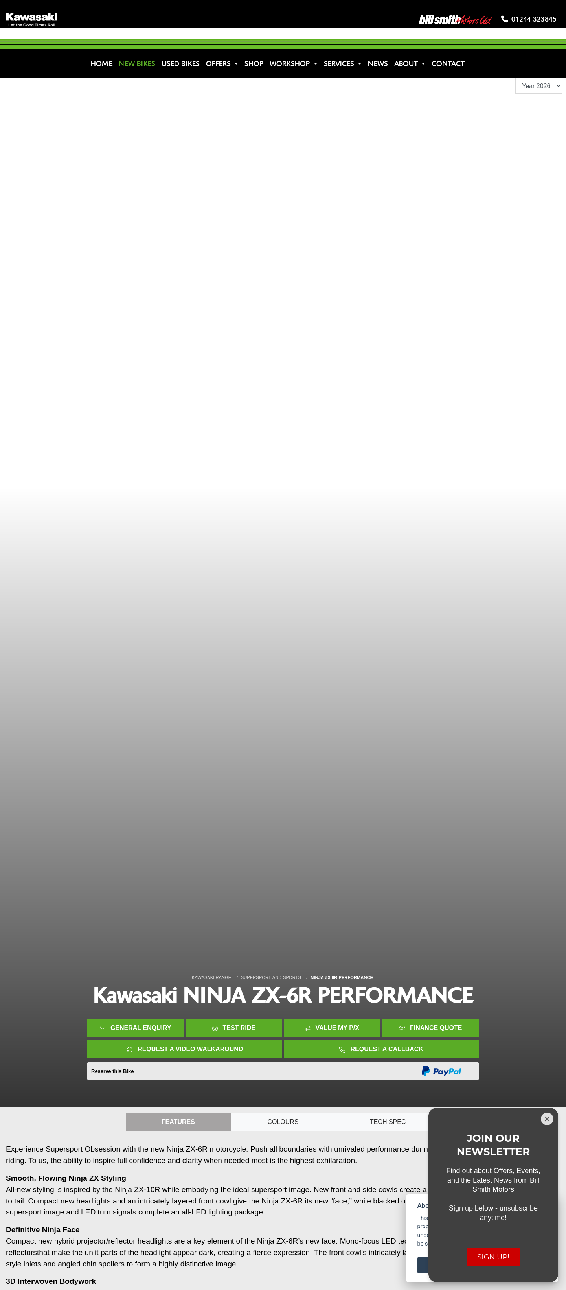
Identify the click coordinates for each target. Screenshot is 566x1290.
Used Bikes (181, 63)
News (378, 63)
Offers (219, 63)
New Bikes (137, 63)
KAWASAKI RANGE (212, 977)
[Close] (547, 1119)
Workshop (291, 63)
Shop (253, 63)
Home (101, 63)
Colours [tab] (282, 1122)
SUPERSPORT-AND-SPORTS (271, 977)
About (407, 63)
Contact (448, 63)
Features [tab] (178, 1122)
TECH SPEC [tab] (388, 1122)
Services (340, 63)
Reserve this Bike (112, 1071)
